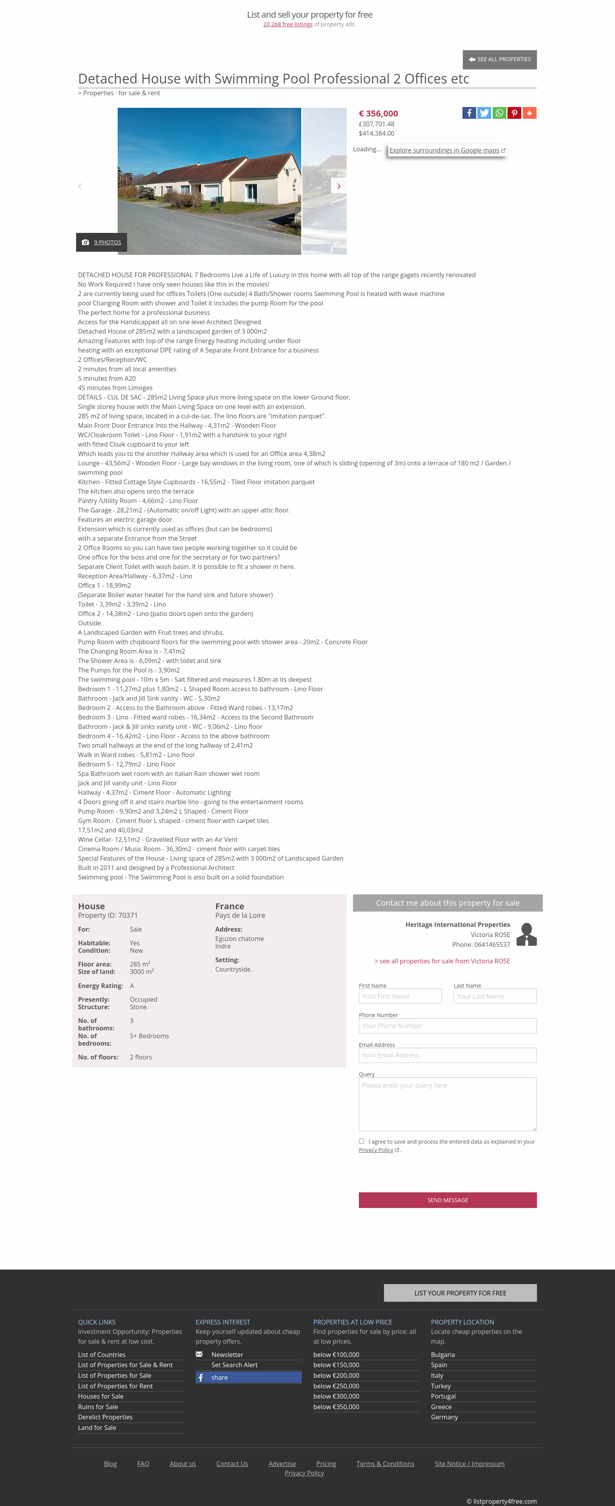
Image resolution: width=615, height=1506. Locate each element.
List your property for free (461, 1293)
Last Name (495, 993)
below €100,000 (336, 1354)
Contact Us (232, 1463)
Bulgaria (443, 1354)
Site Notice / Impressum (469, 1463)
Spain (439, 1365)
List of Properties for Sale (114, 1375)
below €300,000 (336, 1396)
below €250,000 (336, 1386)
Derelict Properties (105, 1417)
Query (448, 1100)
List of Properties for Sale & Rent (125, 1365)
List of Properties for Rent (115, 1386)
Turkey (441, 1386)
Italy (437, 1375)
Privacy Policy (376, 1150)
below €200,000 (336, 1375)
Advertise (282, 1463)
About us (183, 1463)
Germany (444, 1417)
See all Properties (500, 59)
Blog (110, 1463)
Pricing (326, 1463)
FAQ (143, 1463)
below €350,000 (336, 1406)
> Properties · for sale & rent (119, 93)
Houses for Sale (101, 1396)
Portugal (443, 1396)
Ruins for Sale (98, 1406)
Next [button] (339, 185)
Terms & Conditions (385, 1463)
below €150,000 (336, 1365)
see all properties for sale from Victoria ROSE (444, 961)
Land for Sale (97, 1427)
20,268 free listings (288, 24)
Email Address (448, 1052)
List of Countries (102, 1354)
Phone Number (448, 1022)
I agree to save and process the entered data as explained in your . (447, 1146)
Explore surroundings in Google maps (444, 150)
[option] (209, 185)
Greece (441, 1406)
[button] (469, 113)
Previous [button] (80, 185)
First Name (400, 993)
